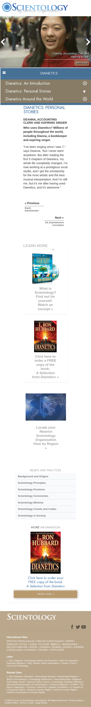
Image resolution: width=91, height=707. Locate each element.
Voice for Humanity (68, 660)
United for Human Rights (39, 689)
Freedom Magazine (59, 684)
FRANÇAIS (12, 644)
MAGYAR (22, 647)
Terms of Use (26, 703)
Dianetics (28, 676)
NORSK (33, 647)
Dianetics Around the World (29, 99)
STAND (74, 684)
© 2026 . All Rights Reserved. (37, 700)
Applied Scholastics (58, 687)
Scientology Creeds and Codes (37, 508)
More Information (50, 663)
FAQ (29, 663)
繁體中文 (55, 644)
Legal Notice (41, 703)
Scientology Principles (32, 482)
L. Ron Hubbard (14, 660)
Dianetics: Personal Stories (28, 91)
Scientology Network (45, 676)
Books (37, 663)
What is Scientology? (17, 679)
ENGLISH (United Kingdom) (50, 641)
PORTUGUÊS (57, 650)
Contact (65, 663)
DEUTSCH (12, 647)
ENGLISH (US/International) (21, 641)
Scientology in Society (32, 515)
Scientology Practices (31, 489)
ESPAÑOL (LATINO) (62, 647)
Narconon (42, 687)
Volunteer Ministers (16, 663)
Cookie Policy (11, 703)
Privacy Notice (76, 700)
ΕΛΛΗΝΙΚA (30, 650)
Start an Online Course (38, 682)
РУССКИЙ (44, 644)
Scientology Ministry (30, 502)
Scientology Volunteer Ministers (67, 682)
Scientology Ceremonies (33, 495)
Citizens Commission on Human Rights (26, 692)
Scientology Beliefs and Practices (40, 660)
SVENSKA (44, 647)
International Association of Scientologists (27, 684)
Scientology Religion (68, 676)
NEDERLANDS (69, 644)
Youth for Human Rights (65, 689)
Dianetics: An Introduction (27, 83)
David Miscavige (62, 679)
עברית (23, 644)
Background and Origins (33, 476)
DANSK (70, 641)
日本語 (33, 644)
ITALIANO (43, 650)
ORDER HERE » (45, 594)
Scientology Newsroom (40, 679)
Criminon (30, 687)
